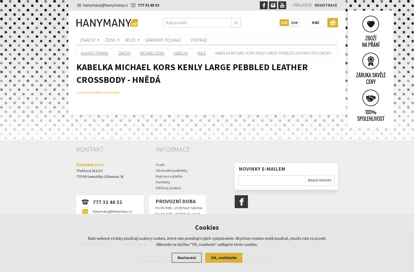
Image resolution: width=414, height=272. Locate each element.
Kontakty (163, 182)
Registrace (326, 5)
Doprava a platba (169, 176)
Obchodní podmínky (171, 170)
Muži (130, 40)
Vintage (199, 40)
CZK (284, 22)
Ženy (110, 40)
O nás (160, 164)
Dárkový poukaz (163, 40)
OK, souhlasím (224, 257)
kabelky (181, 53)
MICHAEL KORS (152, 53)
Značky (88, 40)
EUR (294, 22)
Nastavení (186, 257)
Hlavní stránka (94, 53)
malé (201, 53)
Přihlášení (302, 5)
